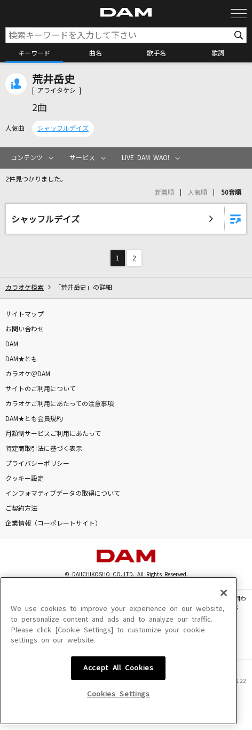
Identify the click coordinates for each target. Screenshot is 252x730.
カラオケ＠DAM (27, 374)
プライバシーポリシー (37, 464)
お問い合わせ (24, 329)
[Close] (223, 663)
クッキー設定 (24, 478)
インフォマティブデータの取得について (62, 493)
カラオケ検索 (24, 287)
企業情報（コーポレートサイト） (53, 523)
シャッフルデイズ (63, 128)
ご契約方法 (21, 508)
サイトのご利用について (40, 389)
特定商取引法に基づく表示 (43, 449)
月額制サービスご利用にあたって (53, 434)
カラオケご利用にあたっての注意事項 (59, 404)
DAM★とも (21, 359)
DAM (11, 344)
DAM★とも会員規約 (34, 419)
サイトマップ (24, 314)
